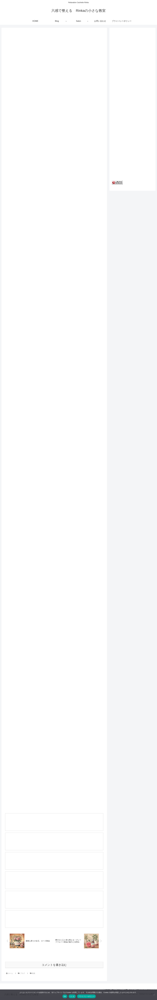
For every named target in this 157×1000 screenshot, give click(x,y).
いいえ (72, 996)
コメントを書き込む (54, 967)
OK (65, 996)
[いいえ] (154, 994)
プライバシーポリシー (86, 996)
